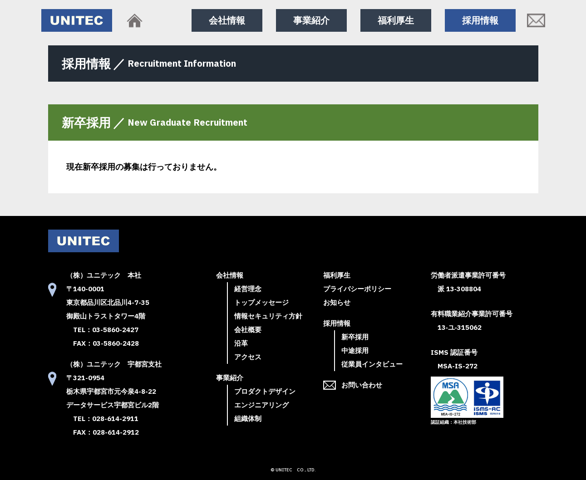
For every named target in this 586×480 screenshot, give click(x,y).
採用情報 (480, 20)
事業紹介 (311, 20)
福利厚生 (396, 20)
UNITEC (284, 470)
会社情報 (227, 20)
